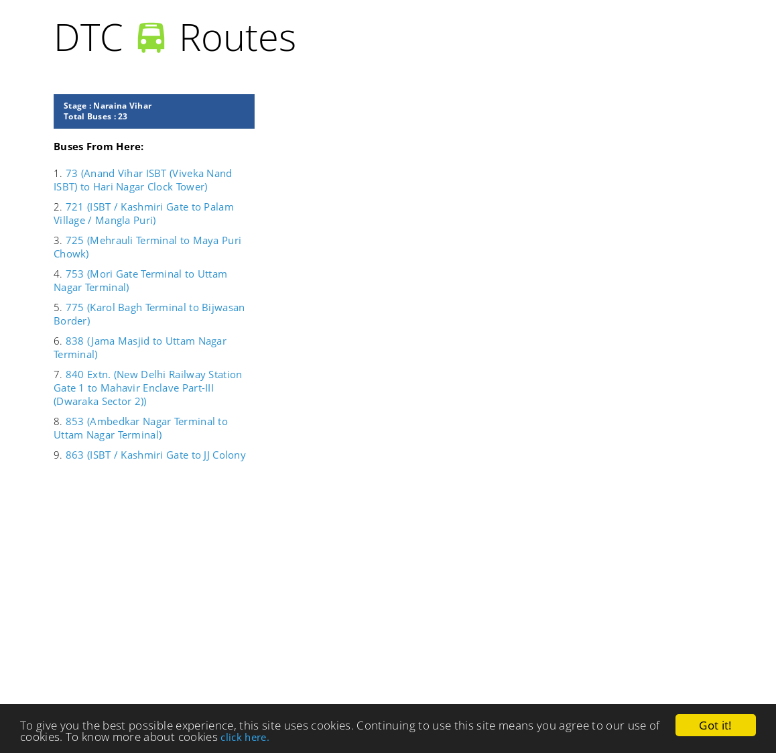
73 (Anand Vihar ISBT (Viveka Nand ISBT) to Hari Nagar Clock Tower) (143, 179)
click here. (244, 737)
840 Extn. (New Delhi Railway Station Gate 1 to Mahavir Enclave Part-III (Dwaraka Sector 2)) (148, 387)
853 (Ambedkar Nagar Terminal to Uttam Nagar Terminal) (141, 427)
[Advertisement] (342, 589)
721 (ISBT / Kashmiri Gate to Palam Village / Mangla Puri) (144, 213)
